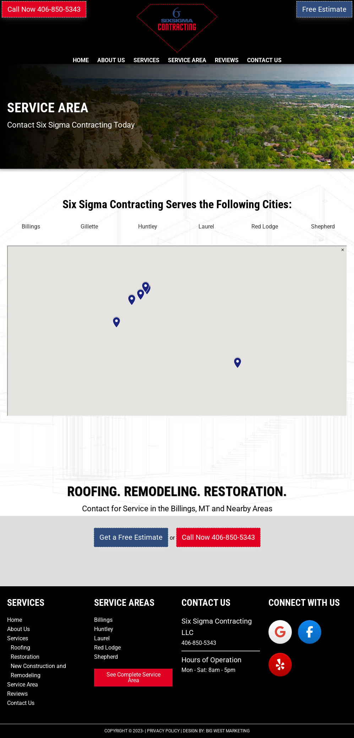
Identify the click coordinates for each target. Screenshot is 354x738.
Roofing (20, 647)
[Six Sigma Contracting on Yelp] (280, 665)
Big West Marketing (228, 730)
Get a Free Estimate (131, 537)
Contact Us (20, 703)
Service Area (22, 684)
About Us (18, 629)
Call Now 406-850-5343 (44, 9)
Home (14, 619)
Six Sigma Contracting (177, 28)
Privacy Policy (163, 730)
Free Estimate (324, 9)
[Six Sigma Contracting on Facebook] (309, 632)
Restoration (25, 656)
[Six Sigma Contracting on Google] (280, 632)
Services (17, 638)
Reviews (17, 693)
